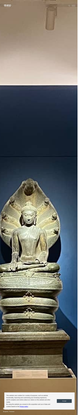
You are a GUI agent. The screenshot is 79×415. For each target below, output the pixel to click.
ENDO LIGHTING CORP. (6, 5)
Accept (64, 401)
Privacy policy (24, 406)
